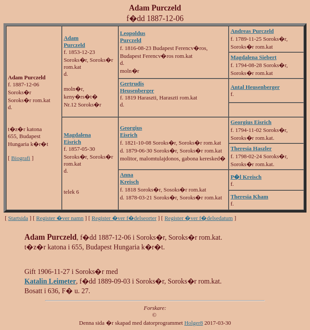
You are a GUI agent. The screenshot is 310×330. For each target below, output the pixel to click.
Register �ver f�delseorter (124, 218)
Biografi (20, 158)
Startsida (18, 218)
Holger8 (193, 322)
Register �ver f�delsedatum (199, 218)
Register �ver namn (60, 218)
